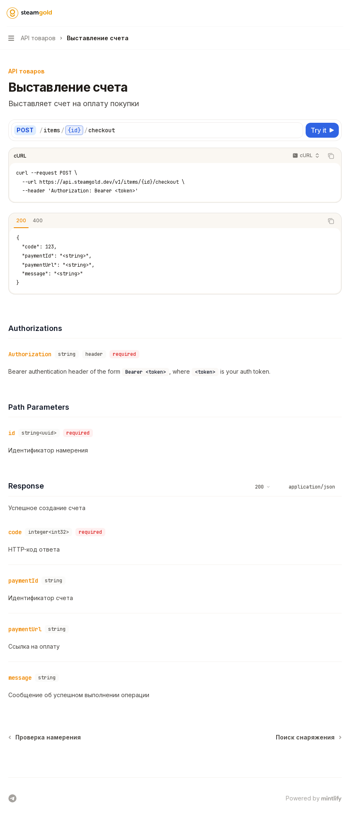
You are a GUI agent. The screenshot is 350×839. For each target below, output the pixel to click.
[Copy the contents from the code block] (331, 156)
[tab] (21, 221)
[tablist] (166, 221)
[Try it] (322, 130)
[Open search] (323, 13)
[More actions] (339, 13)
